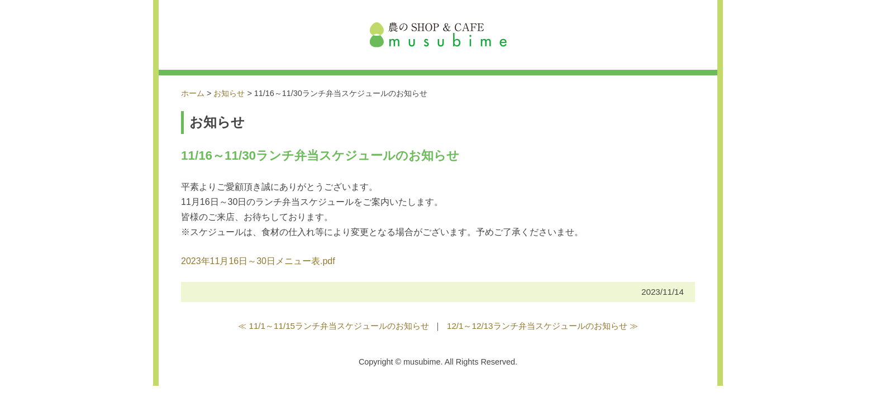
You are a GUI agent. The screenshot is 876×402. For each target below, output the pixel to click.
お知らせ (229, 93)
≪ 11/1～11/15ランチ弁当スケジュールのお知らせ (333, 326)
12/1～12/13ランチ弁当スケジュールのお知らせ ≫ (542, 326)
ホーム (192, 93)
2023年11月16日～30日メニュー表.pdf (258, 261)
